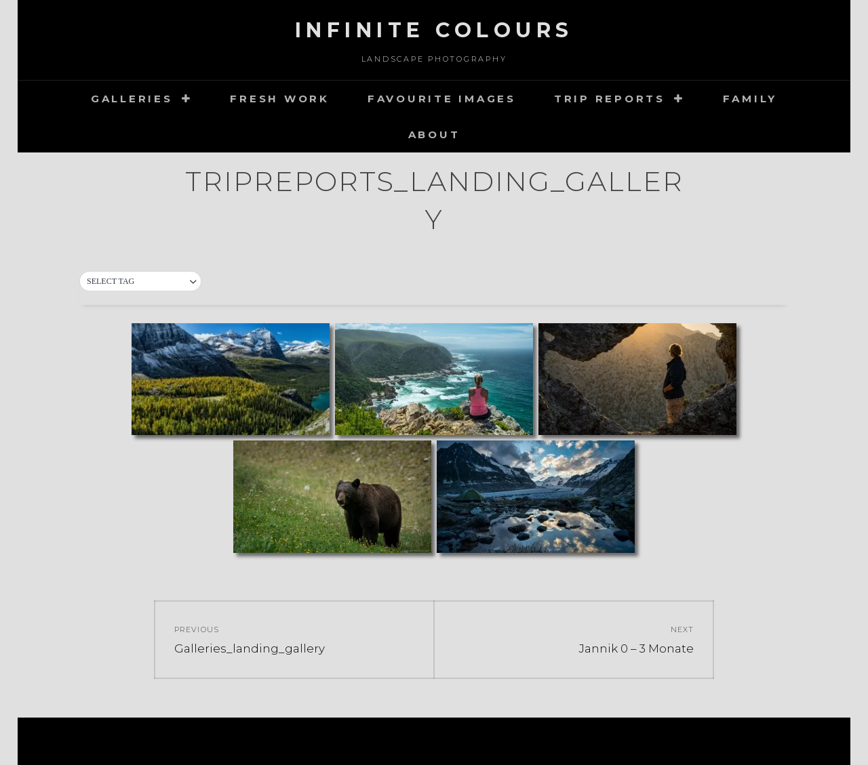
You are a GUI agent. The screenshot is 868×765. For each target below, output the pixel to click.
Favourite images (442, 98)
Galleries (132, 98)
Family (750, 98)
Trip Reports (609, 98)
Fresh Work (280, 98)
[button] (140, 282)
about (434, 134)
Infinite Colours (434, 30)
